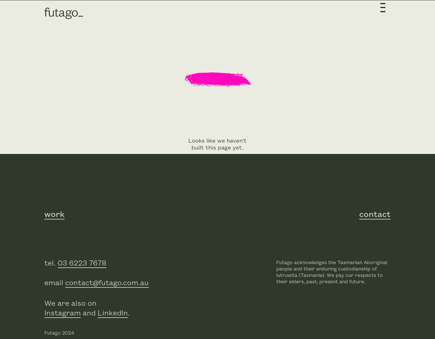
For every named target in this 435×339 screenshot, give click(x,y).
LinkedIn (113, 313)
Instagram (62, 313)
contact (375, 214)
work (54, 214)
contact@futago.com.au (107, 283)
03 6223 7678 (82, 263)
